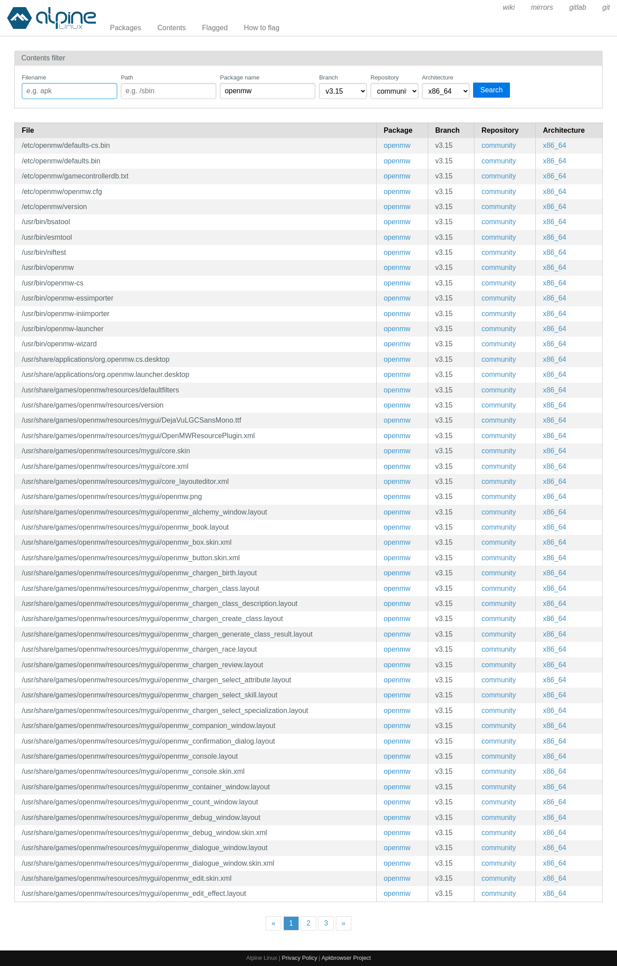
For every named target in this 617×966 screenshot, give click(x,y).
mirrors (542, 7)
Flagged (215, 28)
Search (491, 90)
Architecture (438, 77)
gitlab (577, 7)
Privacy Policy (299, 957)
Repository (384, 77)
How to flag (261, 28)
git (606, 7)
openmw (397, 145)
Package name (239, 77)
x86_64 (554, 145)
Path (127, 77)
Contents (171, 28)
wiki (509, 7)
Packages (125, 28)
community (499, 145)
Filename (34, 77)
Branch (328, 77)
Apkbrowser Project (346, 957)
